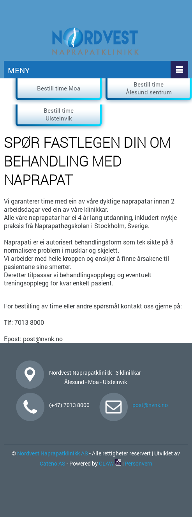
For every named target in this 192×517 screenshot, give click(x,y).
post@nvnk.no (150, 405)
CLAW (110, 463)
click (183, 32)
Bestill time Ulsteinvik (59, 114)
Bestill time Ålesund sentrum (149, 88)
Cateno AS (52, 463)
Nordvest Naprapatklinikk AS (52, 453)
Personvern (138, 463)
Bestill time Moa (58, 88)
